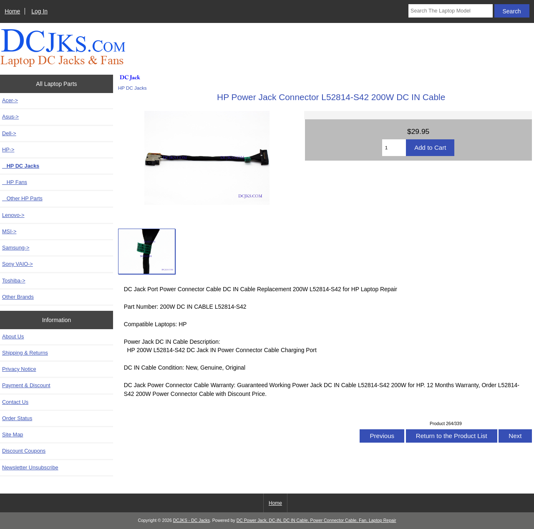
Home (12, 11)
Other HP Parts (22, 198)
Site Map (12, 434)
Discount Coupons (23, 451)
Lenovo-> (13, 215)
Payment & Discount (26, 385)
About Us (13, 336)
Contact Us (15, 402)
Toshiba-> (13, 280)
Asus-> (10, 116)
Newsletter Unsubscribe (30, 467)
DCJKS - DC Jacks (191, 520)
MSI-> (9, 231)
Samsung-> (16, 247)
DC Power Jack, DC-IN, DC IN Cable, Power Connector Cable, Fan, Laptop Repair (316, 520)
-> (8, 149)
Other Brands (18, 297)
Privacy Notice (19, 369)
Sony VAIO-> (17, 264)
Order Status (17, 418)
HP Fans (14, 182)
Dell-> (9, 133)
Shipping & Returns (25, 353)
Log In (39, 11)
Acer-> (10, 100)
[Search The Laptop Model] (450, 11)
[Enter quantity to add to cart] (394, 147)
